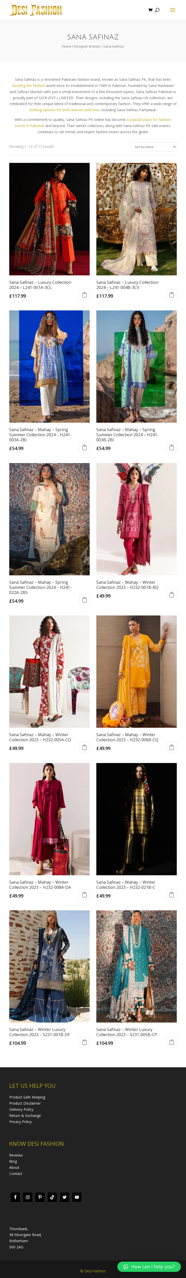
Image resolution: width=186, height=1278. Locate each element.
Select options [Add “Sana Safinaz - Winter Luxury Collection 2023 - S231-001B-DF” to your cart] (84, 1042)
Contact (15, 1173)
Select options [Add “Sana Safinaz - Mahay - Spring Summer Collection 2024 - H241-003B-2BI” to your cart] (172, 447)
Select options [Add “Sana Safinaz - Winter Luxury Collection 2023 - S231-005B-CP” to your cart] (172, 1042)
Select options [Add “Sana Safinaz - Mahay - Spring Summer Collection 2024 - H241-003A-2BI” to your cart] (84, 447)
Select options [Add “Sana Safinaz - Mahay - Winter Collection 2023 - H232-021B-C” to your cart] (172, 894)
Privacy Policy (20, 1121)
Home (66, 46)
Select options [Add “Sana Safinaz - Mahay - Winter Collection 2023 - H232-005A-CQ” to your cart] (84, 747)
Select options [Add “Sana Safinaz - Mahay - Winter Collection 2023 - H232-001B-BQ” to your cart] (172, 594)
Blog (13, 1161)
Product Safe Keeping (27, 1097)
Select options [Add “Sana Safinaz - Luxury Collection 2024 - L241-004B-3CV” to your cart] (172, 294)
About (14, 1167)
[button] (149, 1267)
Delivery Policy (21, 1109)
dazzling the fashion (28, 85)
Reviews (16, 1155)
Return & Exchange (25, 1115)
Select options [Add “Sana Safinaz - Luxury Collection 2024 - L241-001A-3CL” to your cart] (84, 294)
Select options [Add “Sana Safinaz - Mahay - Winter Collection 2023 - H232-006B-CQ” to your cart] (172, 747)
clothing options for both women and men (64, 109)
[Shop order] (154, 146)
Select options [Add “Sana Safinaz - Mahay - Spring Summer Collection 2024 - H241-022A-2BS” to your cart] (84, 600)
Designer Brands (87, 46)
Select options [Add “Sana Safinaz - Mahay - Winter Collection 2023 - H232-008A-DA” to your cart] (84, 894)
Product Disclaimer (25, 1103)
